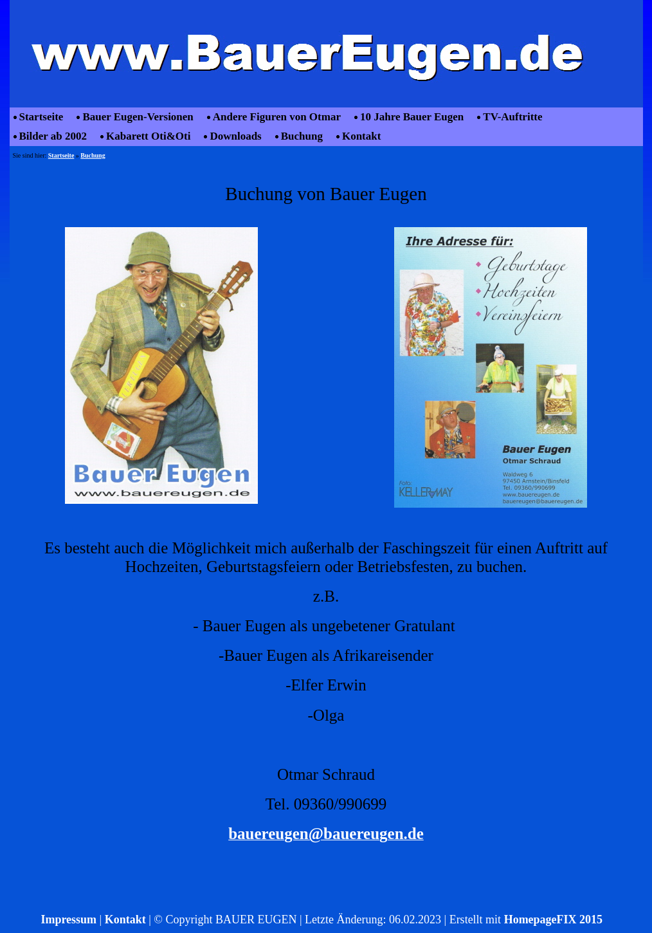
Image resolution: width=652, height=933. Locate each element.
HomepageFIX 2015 (553, 919)
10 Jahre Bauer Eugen (412, 117)
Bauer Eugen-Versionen (137, 117)
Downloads (235, 136)
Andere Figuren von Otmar (277, 117)
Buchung (302, 136)
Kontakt (361, 136)
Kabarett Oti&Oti (148, 136)
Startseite (41, 117)
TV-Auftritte (512, 117)
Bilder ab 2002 (53, 136)
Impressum (68, 919)
